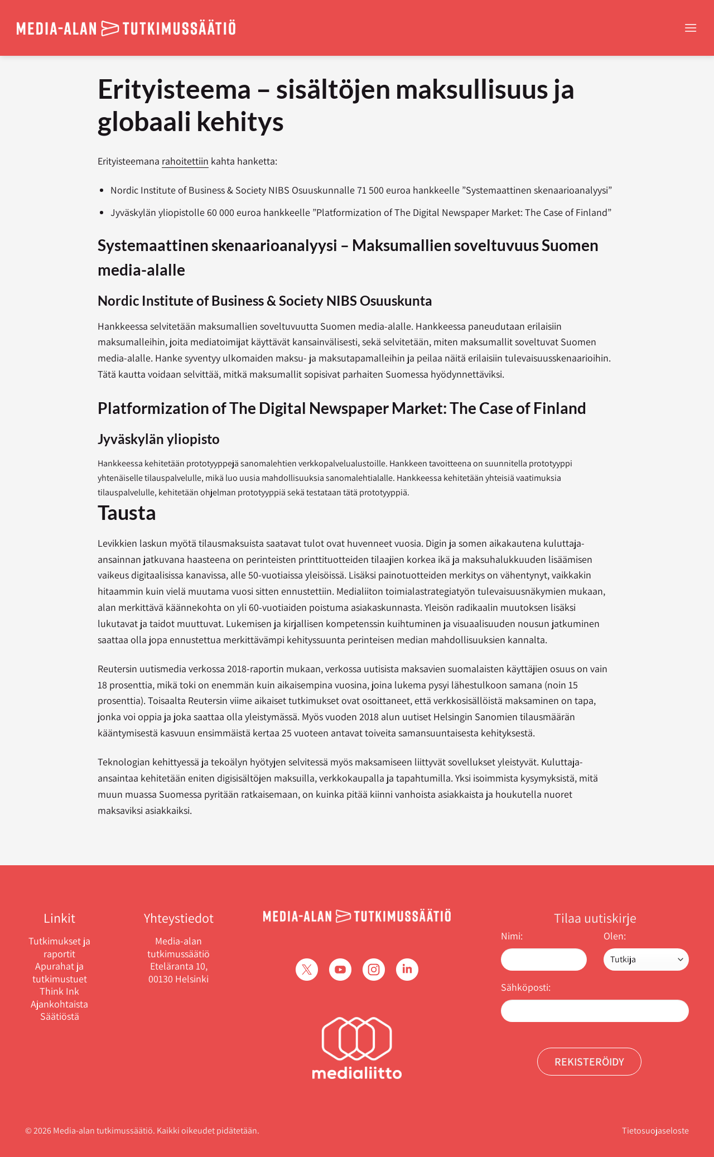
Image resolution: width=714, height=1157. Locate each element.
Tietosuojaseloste (655, 1130)
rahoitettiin (185, 161)
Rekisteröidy (589, 1061)
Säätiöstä (59, 1016)
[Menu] (690, 27)
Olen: (615, 935)
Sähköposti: (526, 987)
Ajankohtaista (59, 1004)
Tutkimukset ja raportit (59, 947)
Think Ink (59, 991)
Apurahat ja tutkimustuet (59, 972)
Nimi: (512, 935)
